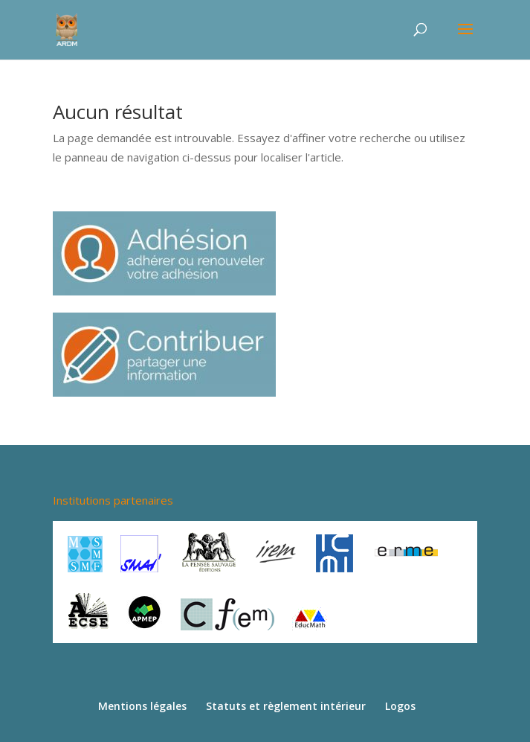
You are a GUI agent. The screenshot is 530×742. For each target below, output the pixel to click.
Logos (400, 706)
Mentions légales (142, 706)
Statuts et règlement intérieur (286, 706)
